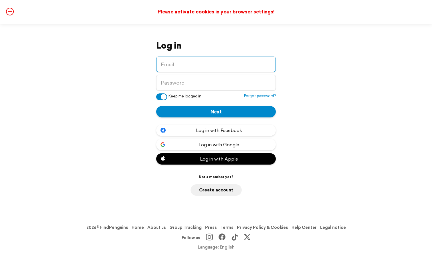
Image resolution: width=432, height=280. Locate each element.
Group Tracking (185, 227)
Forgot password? (260, 96)
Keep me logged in (185, 96)
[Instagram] (209, 238)
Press (211, 227)
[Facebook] (222, 238)
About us (156, 227)
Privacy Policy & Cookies (262, 227)
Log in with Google (199, 144)
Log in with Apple (199, 158)
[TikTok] (234, 238)
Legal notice (333, 227)
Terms (226, 227)
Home (138, 227)
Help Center (304, 227)
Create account (216, 190)
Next (216, 111)
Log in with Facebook (201, 130)
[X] (247, 238)
